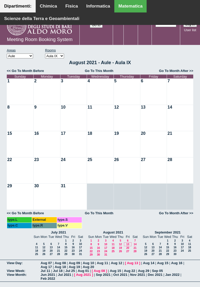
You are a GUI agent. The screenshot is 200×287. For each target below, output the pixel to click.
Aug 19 (74, 267)
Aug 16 (176, 263)
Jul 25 (70, 271)
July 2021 (58, 232)
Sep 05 (157, 271)
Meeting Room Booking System (39, 39)
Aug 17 (46, 267)
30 (36, 186)
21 (169, 133)
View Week (15, 271)
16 (36, 133)
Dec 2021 (155, 275)
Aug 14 (148, 263)
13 (143, 107)
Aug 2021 (83, 275)
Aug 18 (60, 267)
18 (90, 133)
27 (143, 159)
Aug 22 (129, 271)
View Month (16, 275)
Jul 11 (45, 271)
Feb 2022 (48, 279)
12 (116, 107)
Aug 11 (102, 263)
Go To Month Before (28, 71)
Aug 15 (162, 263)
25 (90, 159)
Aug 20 (88, 267)
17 (63, 133)
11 (90, 107)
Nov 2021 (137, 275)
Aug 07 (46, 263)
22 (9, 159)
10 (63, 107)
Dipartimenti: (18, 6)
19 (116, 133)
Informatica (98, 6)
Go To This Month (99, 71)
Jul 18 (58, 271)
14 (169, 107)
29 (9, 186)
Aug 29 (143, 271)
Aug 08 (60, 263)
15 (9, 133)
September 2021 (168, 232)
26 (116, 159)
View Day (14, 263)
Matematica (130, 6)
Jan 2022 (172, 275)
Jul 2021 (64, 275)
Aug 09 (74, 263)
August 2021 (113, 232)
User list (190, 30)
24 (63, 159)
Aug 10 (88, 263)
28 (169, 159)
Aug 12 (116, 263)
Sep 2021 (103, 275)
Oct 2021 (120, 275)
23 (36, 159)
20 (143, 133)
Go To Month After (174, 71)
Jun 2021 (48, 275)
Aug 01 (83, 271)
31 (63, 186)
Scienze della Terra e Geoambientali (41, 18)
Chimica (48, 6)
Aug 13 (132, 263)
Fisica (71, 6)
